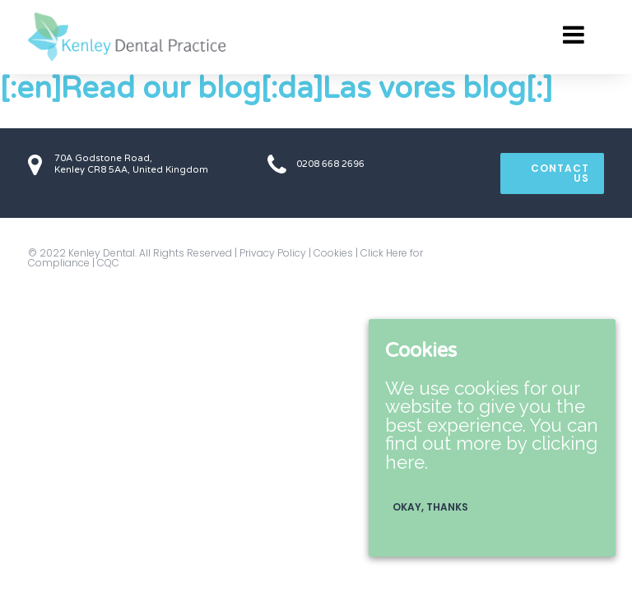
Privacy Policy (272, 253)
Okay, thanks (430, 507)
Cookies (333, 253)
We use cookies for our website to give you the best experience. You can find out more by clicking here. (491, 425)
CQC (108, 263)
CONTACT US (560, 173)
